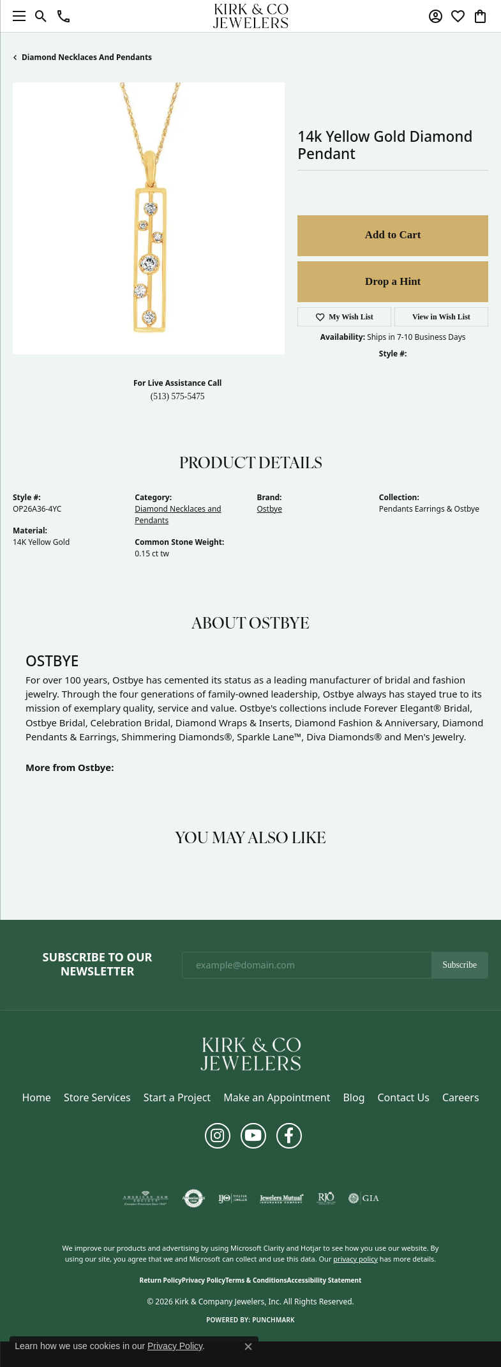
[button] (41, 16)
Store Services (97, 1097)
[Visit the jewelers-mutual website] (282, 1198)
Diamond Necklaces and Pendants (87, 57)
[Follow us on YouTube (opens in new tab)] (253, 1136)
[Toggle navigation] (16, 16)
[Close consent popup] (248, 1346)
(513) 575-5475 (178, 396)
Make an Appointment (276, 1097)
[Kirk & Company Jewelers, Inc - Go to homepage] (251, 1053)
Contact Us (403, 1097)
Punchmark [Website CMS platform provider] (273, 1319)
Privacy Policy (203, 1280)
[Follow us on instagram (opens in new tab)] (217, 1136)
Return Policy (161, 1280)
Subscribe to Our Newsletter (98, 964)
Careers (460, 1097)
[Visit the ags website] (145, 1198)
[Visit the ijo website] (232, 1198)
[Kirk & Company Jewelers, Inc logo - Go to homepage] (251, 16)
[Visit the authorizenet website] (194, 1198)
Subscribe (459, 965)
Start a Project (177, 1097)
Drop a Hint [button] (393, 281)
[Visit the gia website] (363, 1198)
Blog (353, 1097)
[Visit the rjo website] (326, 1198)
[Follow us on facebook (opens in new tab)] (289, 1136)
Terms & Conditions (256, 1280)
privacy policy (355, 1259)
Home (36, 1097)
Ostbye (269, 508)
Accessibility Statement (324, 1280)
